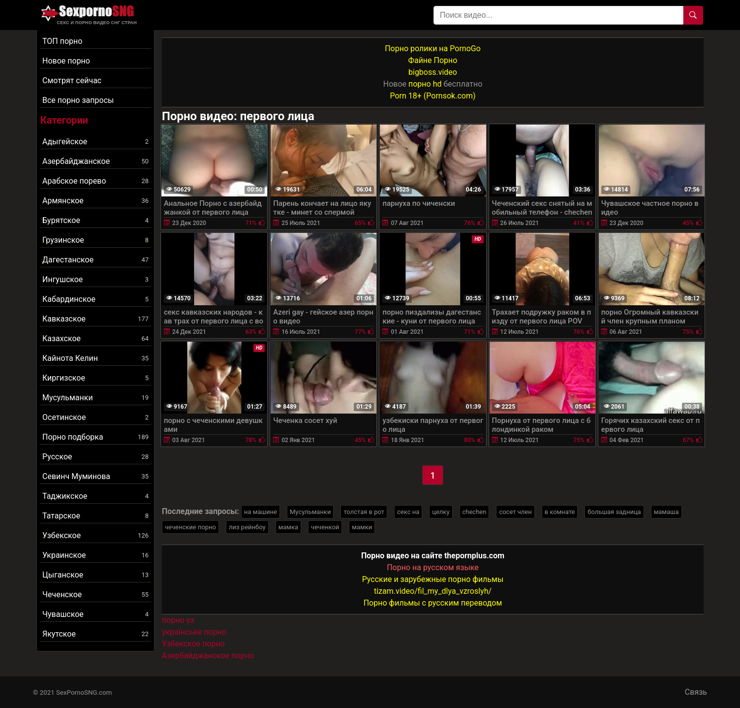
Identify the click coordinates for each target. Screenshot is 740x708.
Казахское (95, 338)
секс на (408, 511)
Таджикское (95, 496)
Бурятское (95, 220)
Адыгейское (95, 141)
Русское (95, 456)
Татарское (95, 515)
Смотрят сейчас (71, 80)
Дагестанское (95, 259)
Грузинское (95, 240)
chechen (474, 511)
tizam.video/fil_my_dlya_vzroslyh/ (433, 591)
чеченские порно (190, 527)
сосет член (515, 511)
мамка (288, 527)
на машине (260, 511)
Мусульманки (95, 397)
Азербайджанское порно (208, 655)
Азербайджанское (95, 161)
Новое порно (66, 60)
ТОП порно (62, 41)
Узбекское (95, 535)
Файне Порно (433, 60)
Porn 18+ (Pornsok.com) (432, 95)
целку (440, 511)
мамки (362, 527)
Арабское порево (95, 181)
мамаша (666, 511)
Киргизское (95, 378)
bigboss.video (432, 72)
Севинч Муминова (95, 476)
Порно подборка (95, 437)
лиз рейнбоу (247, 527)
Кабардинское (95, 299)
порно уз (178, 620)
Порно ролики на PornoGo (433, 48)
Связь (696, 692)
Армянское (95, 200)
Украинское (95, 555)
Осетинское (95, 417)
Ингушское (95, 279)
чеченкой (325, 527)
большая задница (614, 511)
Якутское (95, 634)
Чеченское (95, 594)
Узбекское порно (193, 643)
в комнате (560, 511)
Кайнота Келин (95, 358)
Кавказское (95, 318)
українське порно (194, 632)
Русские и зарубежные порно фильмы (433, 579)
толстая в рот (363, 511)
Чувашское (95, 614)
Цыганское (95, 574)
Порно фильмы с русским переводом (433, 603)
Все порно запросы (78, 100)
